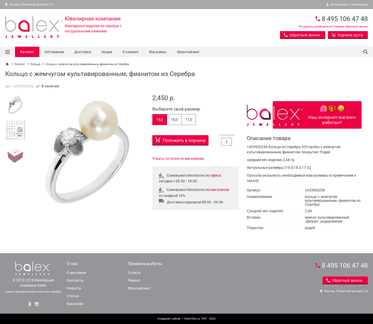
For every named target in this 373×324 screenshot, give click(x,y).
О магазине (76, 273)
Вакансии (75, 304)
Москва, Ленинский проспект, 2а (29, 4)
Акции (107, 52)
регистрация (339, 4)
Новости (74, 288)
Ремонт (134, 280)
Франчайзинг (188, 52)
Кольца (35, 64)
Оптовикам (54, 52)
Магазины (158, 52)
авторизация (359, 4)
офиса (216, 175)
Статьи (73, 296)
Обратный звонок (302, 35)
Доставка (82, 52)
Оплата (134, 273)
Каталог (27, 52)
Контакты (75, 280)
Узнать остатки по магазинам (178, 158)
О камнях (131, 52)
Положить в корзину (180, 139)
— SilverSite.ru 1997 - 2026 (186, 318)
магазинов (220, 190)
